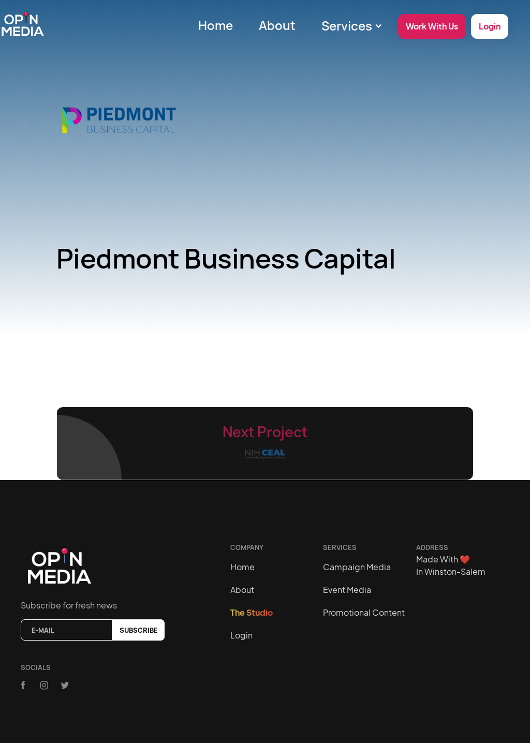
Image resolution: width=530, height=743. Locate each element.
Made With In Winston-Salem (450, 565)
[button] (352, 25)
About (277, 25)
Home (215, 25)
